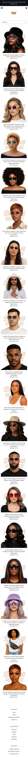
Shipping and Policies (14, 717)
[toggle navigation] (2, 8)
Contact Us (14, 720)
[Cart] (26, 8)
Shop (14, 712)
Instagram (14, 732)
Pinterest (14, 737)
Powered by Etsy (14, 754)
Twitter (14, 734)
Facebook (14, 729)
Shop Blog (14, 739)
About (14, 715)
